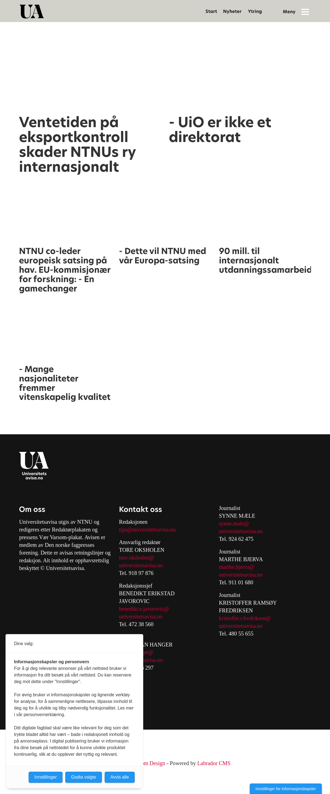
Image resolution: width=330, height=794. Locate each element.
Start (211, 11)
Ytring (255, 11)
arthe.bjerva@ (238, 567)
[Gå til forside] (32, 11)
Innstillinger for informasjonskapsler (286, 789)
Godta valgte (83, 777)
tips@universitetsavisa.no (147, 529)
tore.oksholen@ (136, 558)
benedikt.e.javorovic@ (144, 609)
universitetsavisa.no (141, 565)
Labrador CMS (214, 763)
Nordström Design (144, 763)
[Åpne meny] (305, 11)
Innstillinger (45, 777)
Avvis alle (119, 777)
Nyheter (232, 11)
